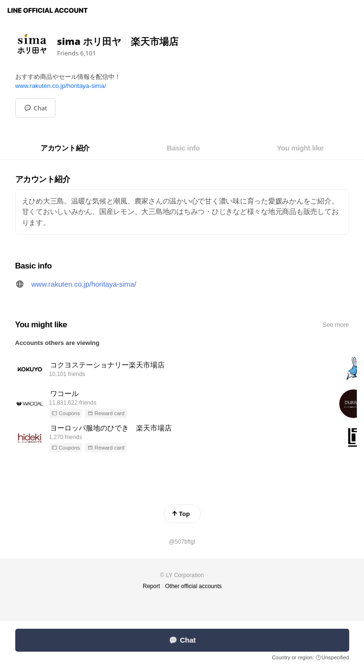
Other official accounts (193, 586)
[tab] (65, 148)
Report (151, 586)
